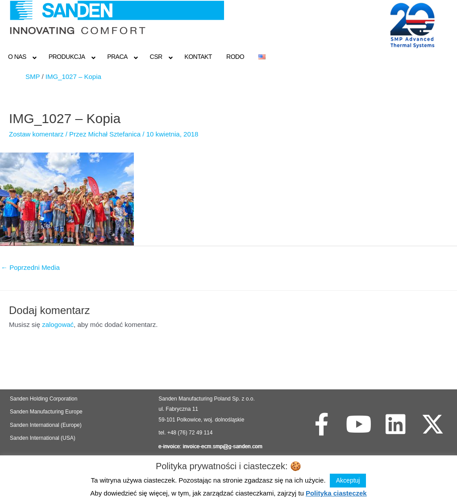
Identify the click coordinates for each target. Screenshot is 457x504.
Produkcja (67, 56)
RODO (235, 56)
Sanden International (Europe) (46, 425)
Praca (117, 56)
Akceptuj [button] (348, 480)
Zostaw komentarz (36, 134)
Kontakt (198, 56)
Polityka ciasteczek (336, 493)
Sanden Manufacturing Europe (46, 412)
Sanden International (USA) (42, 438)
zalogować (58, 324)
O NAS (17, 56)
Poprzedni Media (30, 267)
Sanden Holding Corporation (44, 399)
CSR (156, 56)
